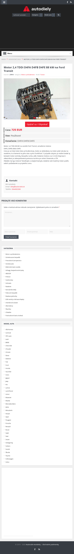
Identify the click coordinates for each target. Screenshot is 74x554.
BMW (7, 342)
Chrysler (8, 349)
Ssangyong (9, 443)
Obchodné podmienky (50, 544)
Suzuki (8, 449)
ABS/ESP (8, 273)
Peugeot (8, 420)
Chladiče (8, 312)
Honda (8, 368)
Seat (7, 436)
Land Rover (9, 391)
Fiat (7, 362)
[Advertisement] (37, 33)
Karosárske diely (11, 290)
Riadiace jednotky (11, 296)
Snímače (8, 283)
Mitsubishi (9, 410)
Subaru (8, 446)
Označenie (10, 141)
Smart (7, 439)
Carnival (8, 333)
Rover (7, 430)
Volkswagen (9, 459)
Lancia (8, 388)
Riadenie (8, 286)
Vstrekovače (10, 264)
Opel (7, 417)
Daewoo (8, 359)
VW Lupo (8, 336)
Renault (8, 426)
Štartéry (8, 309)
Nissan (8, 414)
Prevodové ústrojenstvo (13, 260)
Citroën (8, 352)
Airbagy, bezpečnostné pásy (15, 270)
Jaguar (8, 378)
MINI (7, 407)
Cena (7, 130)
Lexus (7, 394)
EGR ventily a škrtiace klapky (15, 299)
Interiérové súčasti (12, 303)
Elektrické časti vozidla (13, 267)
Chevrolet (9, 346)
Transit (42, 74)
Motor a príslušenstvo (28, 74)
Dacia (7, 355)
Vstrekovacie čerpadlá (13, 257)
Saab (7, 433)
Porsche (8, 423)
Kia (7, 384)
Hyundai (8, 372)
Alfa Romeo (9, 329)
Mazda (8, 401)
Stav (7, 135)
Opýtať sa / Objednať (37, 124)
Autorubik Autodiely (33, 544)
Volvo (7, 462)
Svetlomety (9, 280)
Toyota (8, 456)
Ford (7, 365)
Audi (7, 339)
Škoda (8, 452)
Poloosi (8, 277)
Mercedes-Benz (11, 404)
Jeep (7, 381)
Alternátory (9, 306)
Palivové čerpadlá (11, 293)
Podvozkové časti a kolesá (14, 315)
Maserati (8, 397)
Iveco (7, 375)
